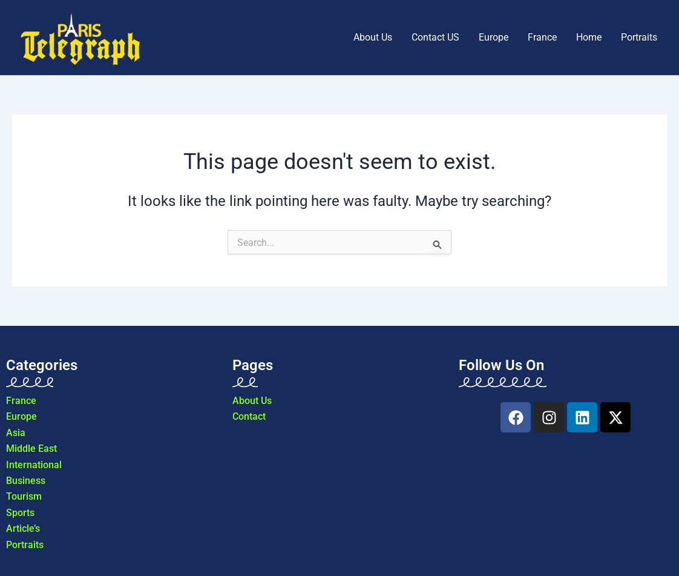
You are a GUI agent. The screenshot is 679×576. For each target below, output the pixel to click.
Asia (15, 433)
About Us (372, 37)
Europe (493, 37)
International (34, 465)
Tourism (24, 496)
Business (25, 480)
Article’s (23, 528)
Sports (20, 512)
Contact (249, 416)
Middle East (31, 448)
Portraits (639, 37)
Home (589, 37)
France (542, 37)
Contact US (435, 37)
